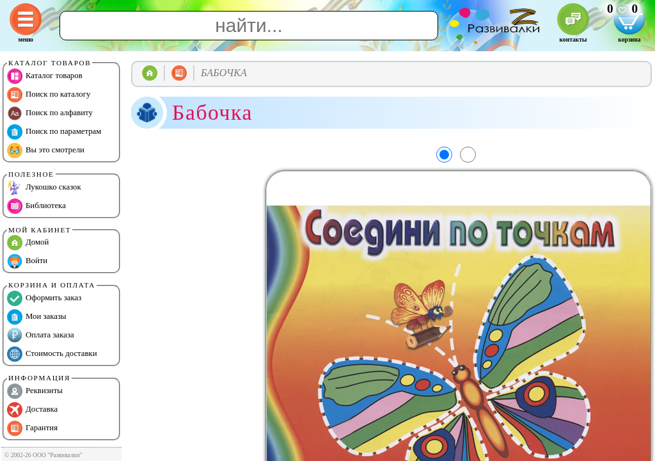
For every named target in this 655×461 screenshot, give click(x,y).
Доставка (32, 409)
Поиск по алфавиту (50, 113)
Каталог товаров (45, 76)
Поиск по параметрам (54, 132)
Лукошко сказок (44, 187)
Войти (27, 261)
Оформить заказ (44, 298)
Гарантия (32, 428)
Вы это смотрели (45, 150)
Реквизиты (35, 391)
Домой (28, 242)
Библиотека (36, 206)
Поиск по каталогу (48, 94)
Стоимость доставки (52, 354)
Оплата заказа (40, 335)
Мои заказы (37, 317)
